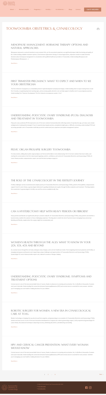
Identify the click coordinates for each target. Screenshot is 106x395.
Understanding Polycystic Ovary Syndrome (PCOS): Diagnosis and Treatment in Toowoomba (46, 118)
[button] (92, 11)
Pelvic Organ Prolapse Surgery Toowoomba (42, 150)
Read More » (14, 65)
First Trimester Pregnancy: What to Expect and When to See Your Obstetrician (53, 84)
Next (101, 375)
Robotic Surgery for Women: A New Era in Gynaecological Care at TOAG (52, 313)
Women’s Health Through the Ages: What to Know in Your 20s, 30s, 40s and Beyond (52, 245)
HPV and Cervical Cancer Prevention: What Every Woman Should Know (51, 347)
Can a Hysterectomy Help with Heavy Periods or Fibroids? (51, 212)
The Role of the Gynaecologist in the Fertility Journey (49, 181)
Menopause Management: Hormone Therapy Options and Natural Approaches (51, 48)
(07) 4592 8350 (42, 388)
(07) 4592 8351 (41, 390)
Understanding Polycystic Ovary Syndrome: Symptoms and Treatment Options (53, 279)
